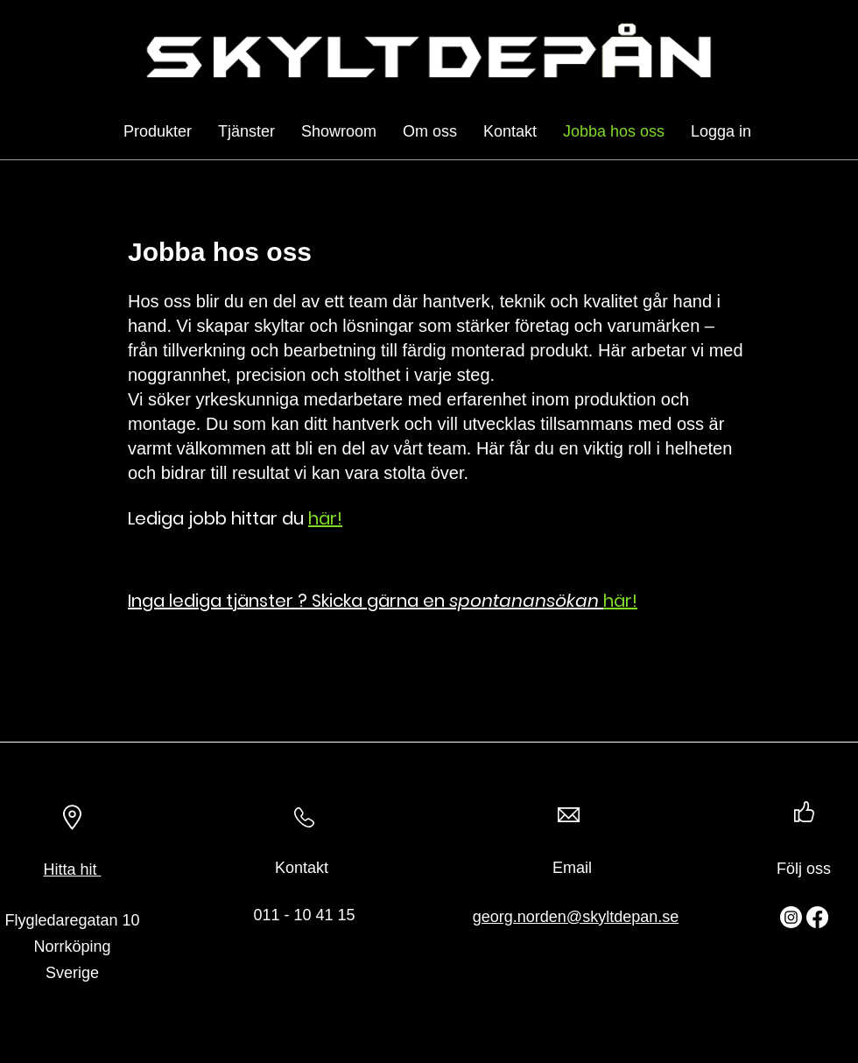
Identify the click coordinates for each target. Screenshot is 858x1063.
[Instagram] (791, 917)
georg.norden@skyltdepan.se (576, 917)
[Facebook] (817, 917)
